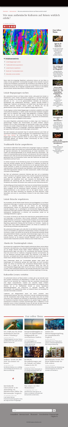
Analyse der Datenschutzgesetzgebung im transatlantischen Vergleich (54, 334)
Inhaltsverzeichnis (12, 59)
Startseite (5, 11)
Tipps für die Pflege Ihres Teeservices (57, 45)
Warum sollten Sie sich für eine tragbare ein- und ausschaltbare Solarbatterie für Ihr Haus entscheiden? (58, 92)
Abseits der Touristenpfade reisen (14, 71)
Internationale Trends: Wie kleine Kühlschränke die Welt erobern (54, 361)
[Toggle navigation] (4, 3)
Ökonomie (34, 414)
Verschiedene (44, 414)
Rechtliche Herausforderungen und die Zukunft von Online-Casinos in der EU (33, 362)
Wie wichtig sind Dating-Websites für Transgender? (58, 67)
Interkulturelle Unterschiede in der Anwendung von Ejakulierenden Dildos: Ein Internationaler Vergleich (13, 389)
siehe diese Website (9, 135)
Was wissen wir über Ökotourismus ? (57, 119)
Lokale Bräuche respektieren (13, 68)
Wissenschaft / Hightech (53, 415)
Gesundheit (14, 414)
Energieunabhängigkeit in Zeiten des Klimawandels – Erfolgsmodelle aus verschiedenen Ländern (33, 334)
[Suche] (32, 410)
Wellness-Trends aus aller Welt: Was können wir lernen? (13, 361)
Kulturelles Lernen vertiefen (13, 74)
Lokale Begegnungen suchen (13, 62)
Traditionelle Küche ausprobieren (14, 65)
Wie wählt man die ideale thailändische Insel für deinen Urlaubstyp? (13, 333)
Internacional (12, 11)
